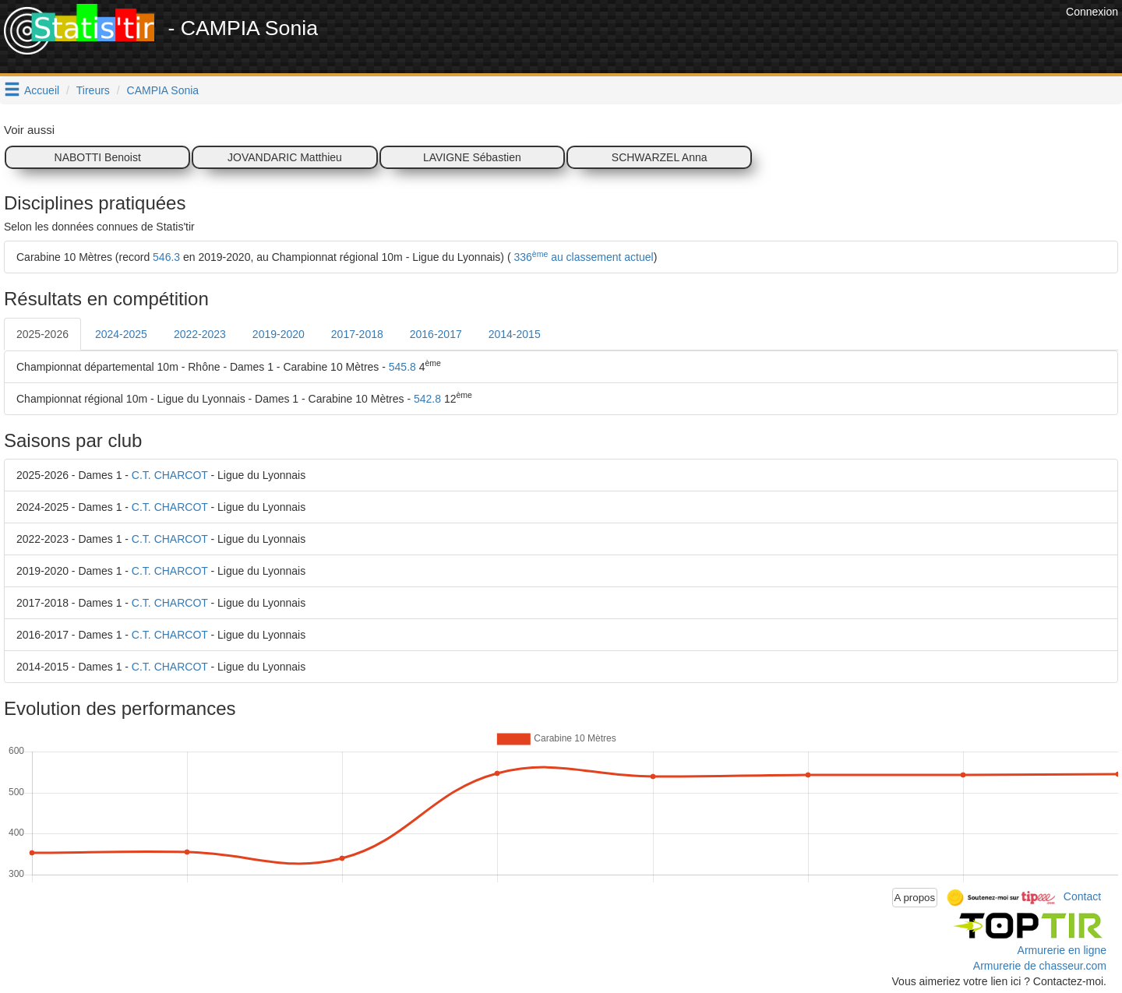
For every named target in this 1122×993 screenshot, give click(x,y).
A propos (915, 897)
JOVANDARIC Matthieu (285, 157)
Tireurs (93, 90)
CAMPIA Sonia (163, 90)
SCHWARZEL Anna (659, 157)
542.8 (427, 399)
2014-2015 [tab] (515, 334)
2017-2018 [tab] (357, 334)
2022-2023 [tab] (200, 334)
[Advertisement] (778, 39)
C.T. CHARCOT (170, 475)
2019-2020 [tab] (278, 334)
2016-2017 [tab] (436, 334)
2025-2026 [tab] (42, 334)
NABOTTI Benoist (98, 157)
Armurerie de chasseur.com (1039, 966)
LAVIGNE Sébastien (472, 157)
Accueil (41, 90)
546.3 (166, 257)
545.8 (402, 367)
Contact (1082, 896)
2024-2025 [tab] (121, 334)
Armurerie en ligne (1062, 950)
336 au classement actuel (582, 257)
